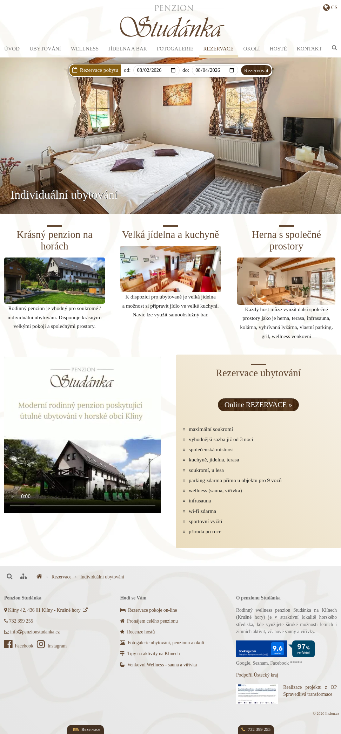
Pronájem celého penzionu (149, 621)
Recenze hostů (137, 631)
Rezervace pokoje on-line (148, 610)
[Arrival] (156, 70)
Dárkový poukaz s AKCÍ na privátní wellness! (184, 81)
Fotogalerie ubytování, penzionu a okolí (162, 642)
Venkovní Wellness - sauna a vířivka (158, 664)
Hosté (278, 49)
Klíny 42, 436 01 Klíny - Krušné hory (46, 610)
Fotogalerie (175, 49)
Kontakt (309, 49)
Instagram (52, 646)
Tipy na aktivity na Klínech (150, 653)
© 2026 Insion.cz (326, 713)
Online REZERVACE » (258, 405)
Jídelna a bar (127, 49)
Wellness (85, 49)
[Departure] (215, 70)
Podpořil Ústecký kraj (257, 675)
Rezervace (218, 49)
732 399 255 (18, 621)
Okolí (251, 49)
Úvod (12, 49)
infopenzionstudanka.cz (32, 631)
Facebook (19, 646)
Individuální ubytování (102, 576)
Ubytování (45, 49)
